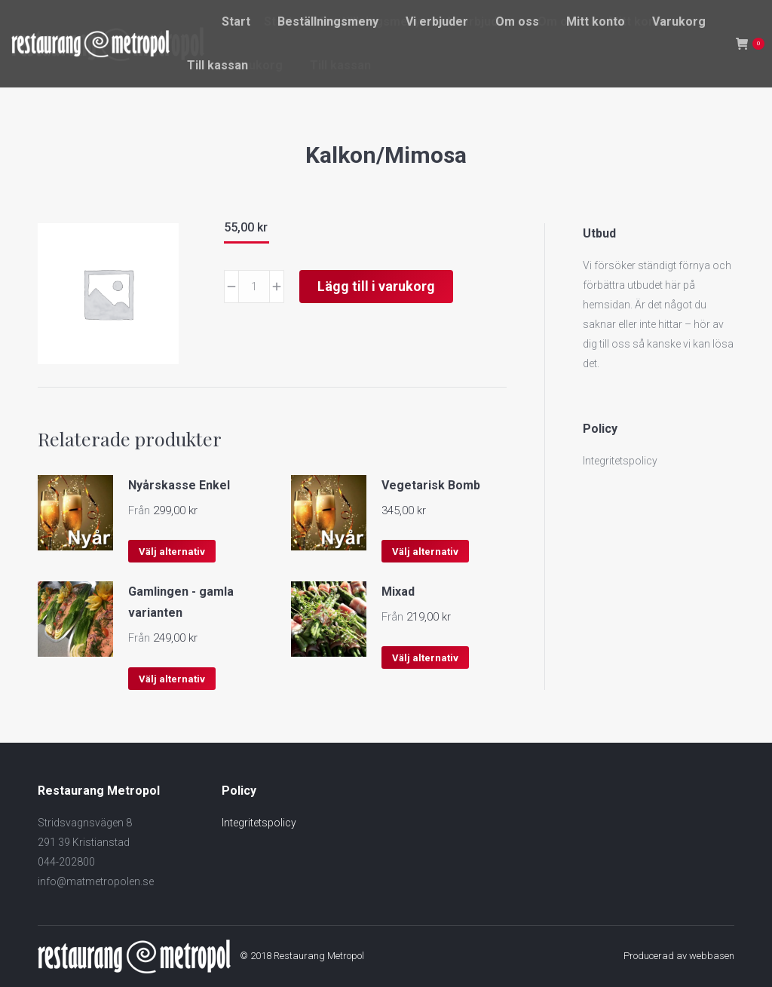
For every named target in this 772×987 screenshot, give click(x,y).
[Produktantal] (254, 286)
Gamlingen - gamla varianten (181, 602)
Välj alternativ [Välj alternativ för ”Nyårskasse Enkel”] (172, 551)
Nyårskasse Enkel (179, 485)
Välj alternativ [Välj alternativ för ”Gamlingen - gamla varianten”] (172, 679)
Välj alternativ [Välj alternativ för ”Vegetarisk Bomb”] (425, 551)
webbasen (711, 955)
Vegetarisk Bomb (430, 485)
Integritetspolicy (620, 461)
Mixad (398, 591)
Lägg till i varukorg (376, 286)
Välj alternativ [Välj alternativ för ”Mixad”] (425, 658)
